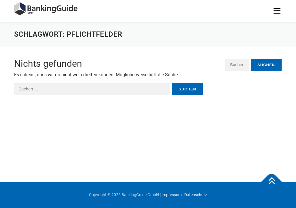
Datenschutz (195, 194)
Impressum (172, 194)
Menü (277, 11)
